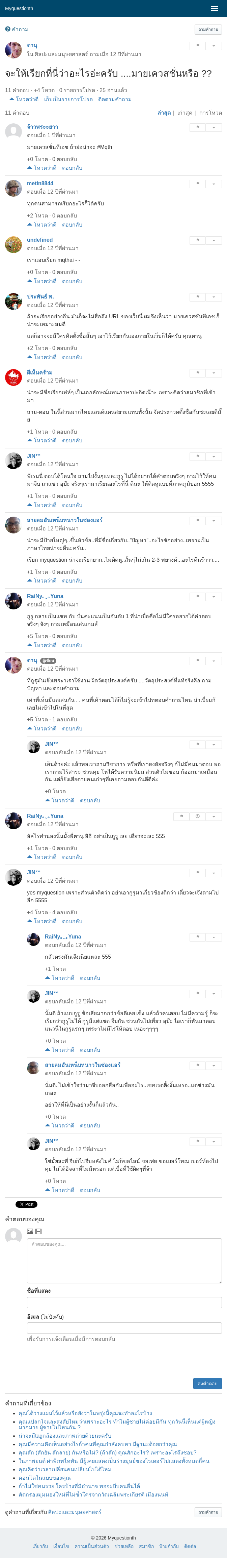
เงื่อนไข (61, 1546)
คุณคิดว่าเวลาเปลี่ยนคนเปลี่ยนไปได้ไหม (65, 1469)
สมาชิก (146, 1546)
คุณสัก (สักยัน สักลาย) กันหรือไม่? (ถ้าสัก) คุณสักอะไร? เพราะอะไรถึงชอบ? (108, 1452)
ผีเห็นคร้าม (40, 372)
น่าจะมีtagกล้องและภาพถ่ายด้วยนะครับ (65, 1436)
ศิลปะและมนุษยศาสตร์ (61, 54)
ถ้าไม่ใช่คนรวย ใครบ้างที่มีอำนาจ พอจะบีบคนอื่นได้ (79, 1486)
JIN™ (34, 456)
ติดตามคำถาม (115, 99)
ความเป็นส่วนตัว (92, 1546)
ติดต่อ (190, 1546)
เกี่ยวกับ (40, 1546)
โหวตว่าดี (23, 99)
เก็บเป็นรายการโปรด (68, 99)
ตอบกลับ (72, 168)
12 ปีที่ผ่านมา (125, 54)
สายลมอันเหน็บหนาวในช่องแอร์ (65, 520)
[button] (208, 30)
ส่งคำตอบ (208, 1383)
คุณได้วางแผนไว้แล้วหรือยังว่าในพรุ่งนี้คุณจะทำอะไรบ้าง (85, 1413)
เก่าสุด (184, 113)
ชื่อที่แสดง (39, 1291)
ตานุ (32, 45)
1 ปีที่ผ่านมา (61, 135)
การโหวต (210, 113)
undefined (40, 240)
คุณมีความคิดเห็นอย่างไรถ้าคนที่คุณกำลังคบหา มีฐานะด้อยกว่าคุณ (98, 1444)
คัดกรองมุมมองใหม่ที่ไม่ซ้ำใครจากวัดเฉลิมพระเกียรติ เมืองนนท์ (93, 1494)
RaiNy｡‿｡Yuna (45, 596)
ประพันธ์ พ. (40, 296)
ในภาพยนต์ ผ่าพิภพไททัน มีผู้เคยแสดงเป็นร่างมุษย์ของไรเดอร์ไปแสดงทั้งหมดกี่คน (114, 1461)
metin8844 (40, 183)
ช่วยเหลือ (124, 1546)
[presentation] (170, 1361)
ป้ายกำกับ (169, 1546)
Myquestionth (19, 8)
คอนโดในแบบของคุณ (45, 1478)
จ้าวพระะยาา (42, 127)
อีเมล (33, 1317)
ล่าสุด (164, 113)
